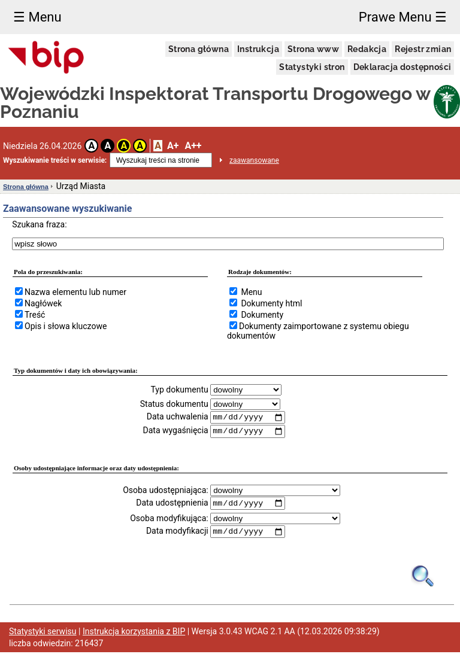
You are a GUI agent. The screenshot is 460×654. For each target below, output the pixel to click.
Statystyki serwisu (43, 633)
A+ (172, 145)
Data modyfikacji (177, 532)
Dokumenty (262, 315)
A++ (192, 145)
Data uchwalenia (177, 417)
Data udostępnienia (172, 504)
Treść (35, 315)
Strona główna (198, 49)
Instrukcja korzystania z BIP (134, 633)
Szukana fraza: (39, 224)
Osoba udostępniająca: (165, 490)
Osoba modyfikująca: (169, 519)
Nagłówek (43, 303)
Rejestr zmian (423, 49)
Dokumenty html (271, 303)
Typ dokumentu (179, 389)
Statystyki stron (311, 67)
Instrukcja (258, 49)
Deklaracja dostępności (402, 67)
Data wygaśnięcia (175, 431)
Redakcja (366, 49)
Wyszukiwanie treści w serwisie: (55, 160)
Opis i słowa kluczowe (66, 326)
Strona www (313, 49)
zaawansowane (254, 160)
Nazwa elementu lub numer (75, 292)
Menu (251, 292)
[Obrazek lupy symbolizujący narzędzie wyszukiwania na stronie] (423, 577)
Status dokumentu (174, 404)
